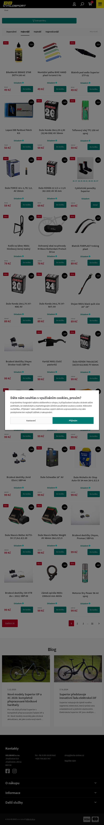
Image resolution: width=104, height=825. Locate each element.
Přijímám (73, 420)
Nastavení (31, 420)
